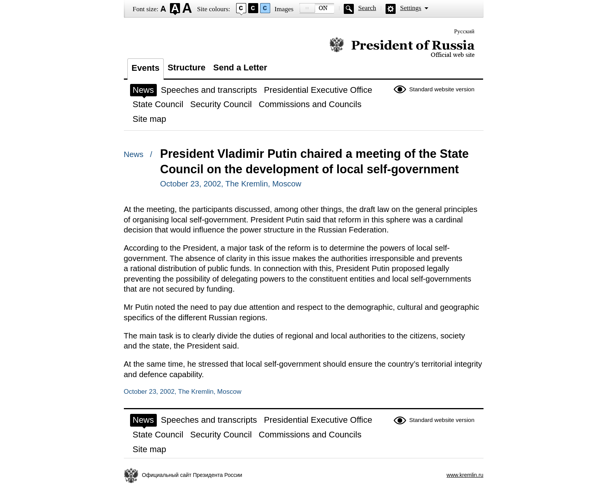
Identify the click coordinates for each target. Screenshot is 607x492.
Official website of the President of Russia (402, 47)
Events (145, 68)
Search (367, 8)
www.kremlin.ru (465, 475)
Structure (187, 67)
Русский (464, 31)
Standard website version (441, 89)
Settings (410, 8)
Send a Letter (240, 67)
